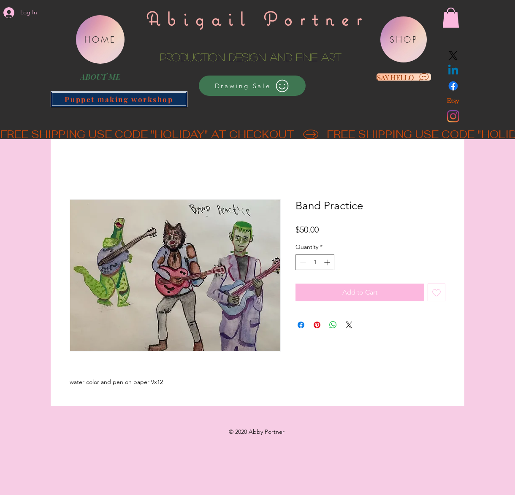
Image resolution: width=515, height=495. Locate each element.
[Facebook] (453, 86)
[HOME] (100, 39)
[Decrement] (302, 262)
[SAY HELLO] (404, 77)
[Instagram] (453, 116)
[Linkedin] (453, 71)
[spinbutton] (315, 262)
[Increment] (328, 262)
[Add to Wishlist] (436, 292)
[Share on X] (349, 325)
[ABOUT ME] (100, 77)
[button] (450, 18)
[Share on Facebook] (301, 325)
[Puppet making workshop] (119, 99)
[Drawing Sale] (252, 86)
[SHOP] (403, 39)
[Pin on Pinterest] (317, 325)
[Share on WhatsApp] (333, 325)
